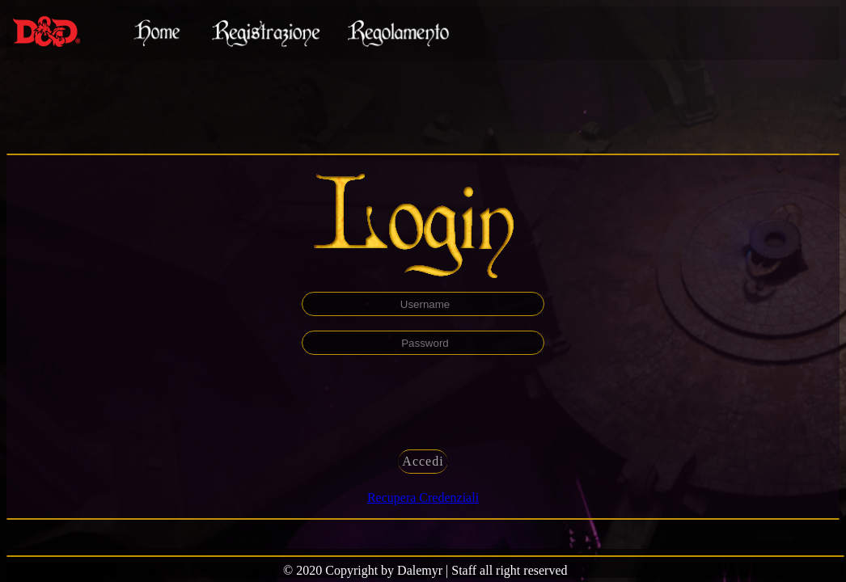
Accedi (422, 461)
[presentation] (423, 400)
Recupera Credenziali (423, 497)
